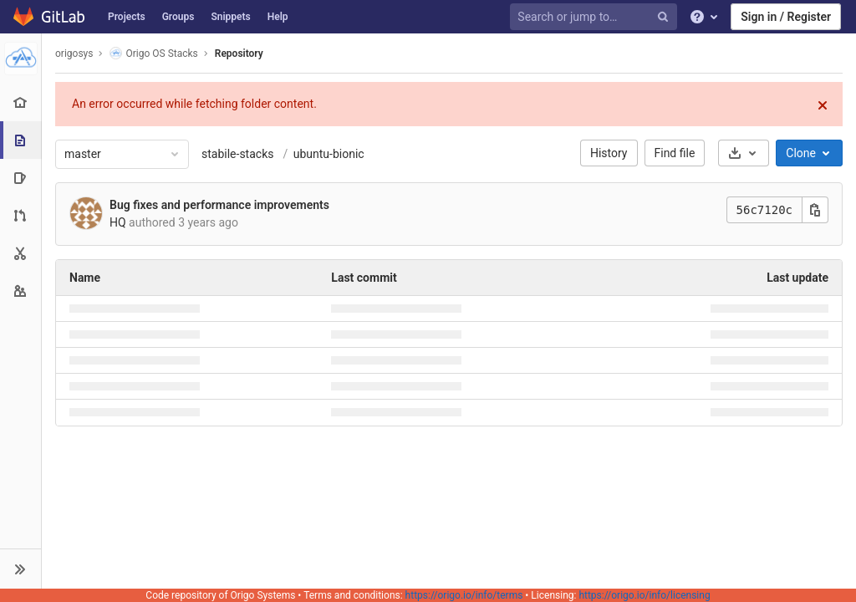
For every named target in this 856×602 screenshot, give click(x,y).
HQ (118, 222)
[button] (20, 568)
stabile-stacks (237, 154)
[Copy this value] (815, 209)
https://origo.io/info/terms (464, 595)
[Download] (743, 153)
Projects (126, 17)
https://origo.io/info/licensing (644, 595)
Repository (239, 53)
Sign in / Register (786, 16)
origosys (74, 53)
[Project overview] (20, 102)
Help (278, 17)
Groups (178, 17)
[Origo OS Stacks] (21, 58)
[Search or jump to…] (596, 17)
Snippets (230, 17)
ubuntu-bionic (327, 154)
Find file (675, 153)
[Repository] (22, 140)
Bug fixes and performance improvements (219, 205)
